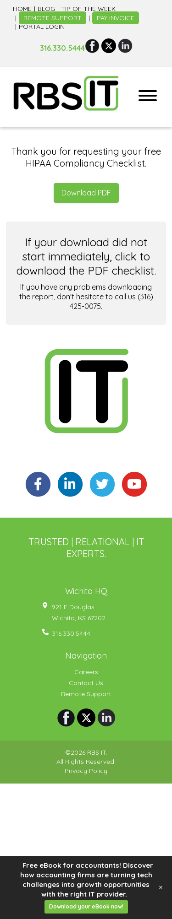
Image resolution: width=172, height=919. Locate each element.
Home (22, 12)
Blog (46, 12)
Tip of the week (88, 12)
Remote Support (52, 21)
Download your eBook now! (86, 906)
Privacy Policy (86, 775)
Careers (86, 675)
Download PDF (86, 196)
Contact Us (86, 686)
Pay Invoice (115, 21)
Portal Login (42, 31)
